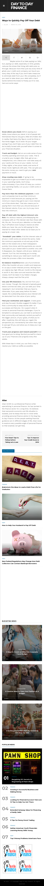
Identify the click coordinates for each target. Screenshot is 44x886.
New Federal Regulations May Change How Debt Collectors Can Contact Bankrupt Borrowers (21, 562)
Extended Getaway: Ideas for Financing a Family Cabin (25, 811)
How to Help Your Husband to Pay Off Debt (19, 525)
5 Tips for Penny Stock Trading (22, 820)
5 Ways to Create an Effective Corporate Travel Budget (22, 653)
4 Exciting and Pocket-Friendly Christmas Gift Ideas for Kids (22, 732)
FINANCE (4, 484)
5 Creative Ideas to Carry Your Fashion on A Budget (22, 692)
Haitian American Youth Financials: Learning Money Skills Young (23, 829)
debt (34, 170)
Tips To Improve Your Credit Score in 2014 (31, 440)
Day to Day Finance (22, 6)
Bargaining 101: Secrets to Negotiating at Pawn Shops (22, 781)
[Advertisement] (22, 108)
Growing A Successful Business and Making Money (24, 791)
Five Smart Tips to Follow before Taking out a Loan (12, 440)
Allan (6, 24)
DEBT (3, 17)
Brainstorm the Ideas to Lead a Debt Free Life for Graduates (21, 488)
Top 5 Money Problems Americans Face (25, 838)
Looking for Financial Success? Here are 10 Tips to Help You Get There (26, 801)
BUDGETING (22, 649)
